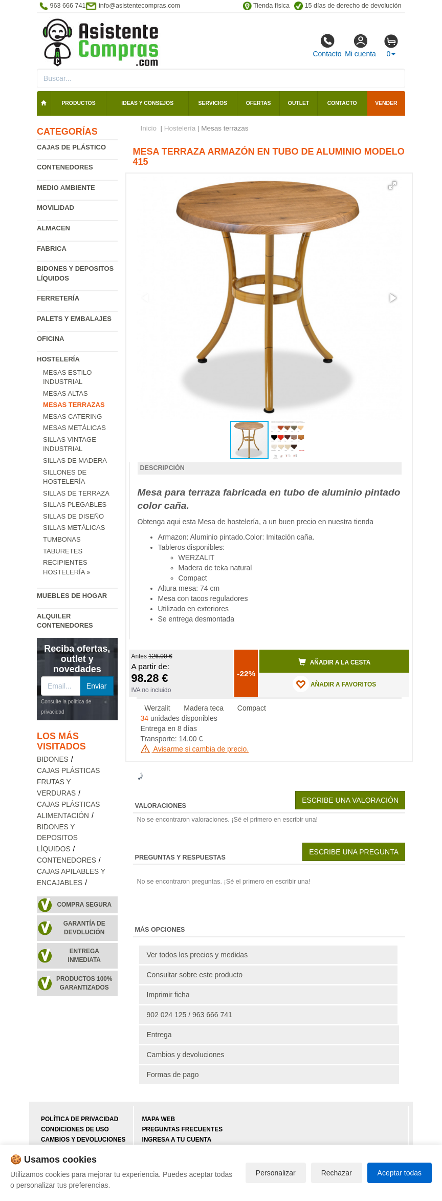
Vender (386, 103)
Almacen (53, 228)
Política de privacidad (79, 1119)
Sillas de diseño (73, 516)
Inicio (149, 128)
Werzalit (157, 708)
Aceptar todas (400, 1173)
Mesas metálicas (74, 428)
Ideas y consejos (147, 103)
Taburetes (62, 551)
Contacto (327, 45)
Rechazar (336, 1173)
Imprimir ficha (168, 995)
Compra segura (84, 904)
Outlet (299, 103)
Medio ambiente (66, 187)
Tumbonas (62, 539)
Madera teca (204, 708)
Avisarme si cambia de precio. (195, 749)
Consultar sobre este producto (195, 975)
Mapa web (158, 1119)
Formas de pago (173, 1074)
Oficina (50, 338)
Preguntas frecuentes (182, 1129)
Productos (78, 103)
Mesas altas (65, 393)
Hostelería (58, 359)
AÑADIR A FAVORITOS (334, 684)
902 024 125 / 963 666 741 (189, 1015)
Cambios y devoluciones (186, 1054)
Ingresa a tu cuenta (176, 1139)
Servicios (212, 103)
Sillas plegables (74, 504)
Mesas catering (72, 416)
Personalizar (276, 1173)
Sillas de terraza (76, 493)
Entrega (159, 1035)
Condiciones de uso (75, 1129)
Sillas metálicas (74, 527)
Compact (251, 708)
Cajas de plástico (71, 147)
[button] (392, 185)
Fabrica (52, 248)
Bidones (53, 759)
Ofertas (258, 103)
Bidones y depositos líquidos (57, 838)
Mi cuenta (360, 45)
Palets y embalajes (74, 319)
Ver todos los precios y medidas (197, 955)
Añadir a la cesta (334, 662)
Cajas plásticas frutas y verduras (68, 782)
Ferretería (58, 298)
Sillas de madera (75, 460)
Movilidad (55, 207)
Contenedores (65, 167)
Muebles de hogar (72, 595)
